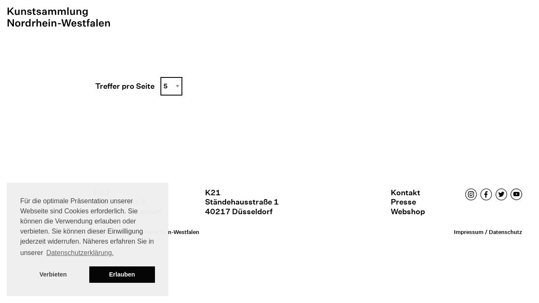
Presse (403, 201)
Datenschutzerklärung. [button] (80, 252)
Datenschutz (505, 232)
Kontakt (405, 192)
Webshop (408, 211)
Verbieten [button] (53, 274)
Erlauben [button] (122, 274)
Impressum (468, 232)
